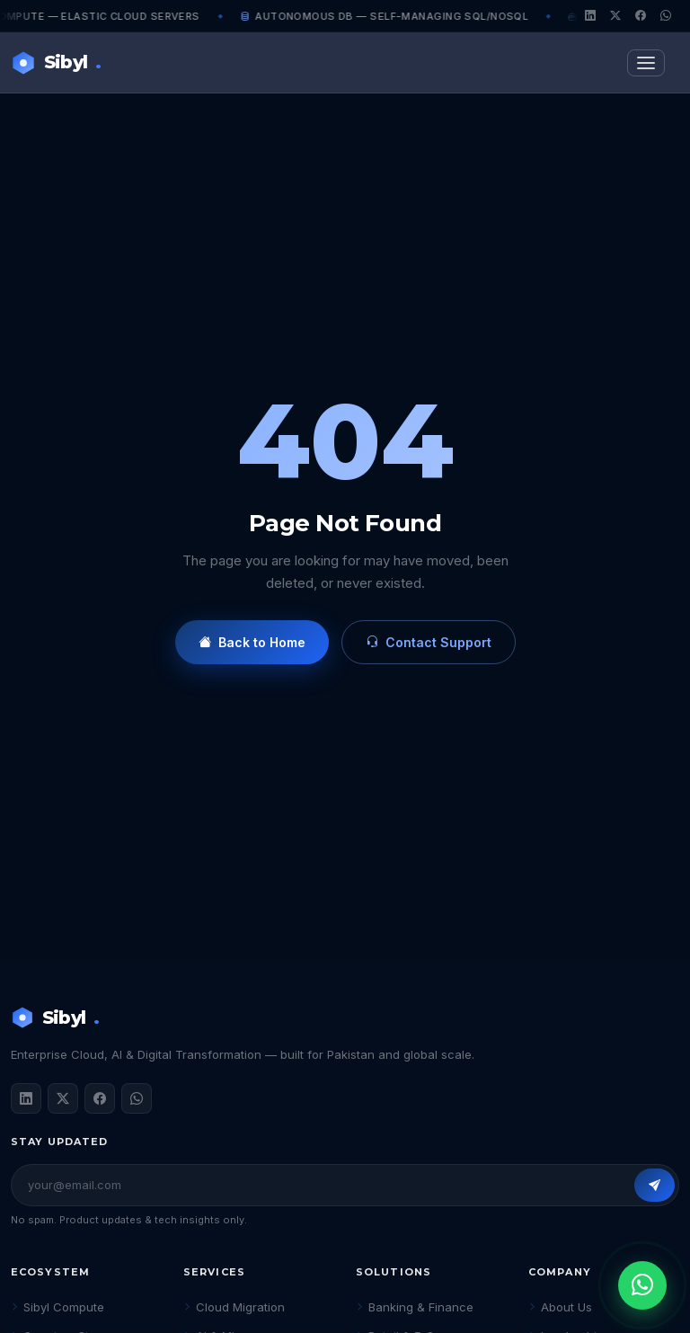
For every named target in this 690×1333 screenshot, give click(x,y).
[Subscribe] (654, 1185)
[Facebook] (640, 16)
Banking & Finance (414, 1307)
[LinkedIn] (590, 16)
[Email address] (330, 1185)
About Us (560, 1307)
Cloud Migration (234, 1307)
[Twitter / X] (63, 1098)
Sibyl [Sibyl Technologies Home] (56, 62)
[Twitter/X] (615, 16)
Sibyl (55, 1018)
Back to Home (252, 642)
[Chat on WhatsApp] (642, 1285)
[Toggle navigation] (646, 62)
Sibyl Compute (57, 1307)
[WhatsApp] (665, 16)
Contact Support (428, 642)
